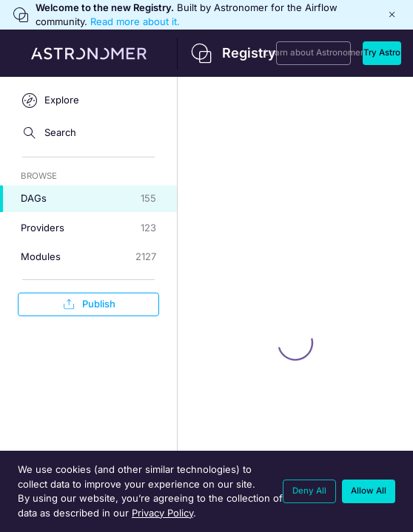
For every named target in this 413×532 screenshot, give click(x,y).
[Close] (392, 15)
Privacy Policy (162, 513)
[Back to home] (138, 53)
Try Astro (381, 52)
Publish (88, 304)
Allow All (368, 490)
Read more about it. (135, 21)
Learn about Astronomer (313, 52)
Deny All (309, 490)
